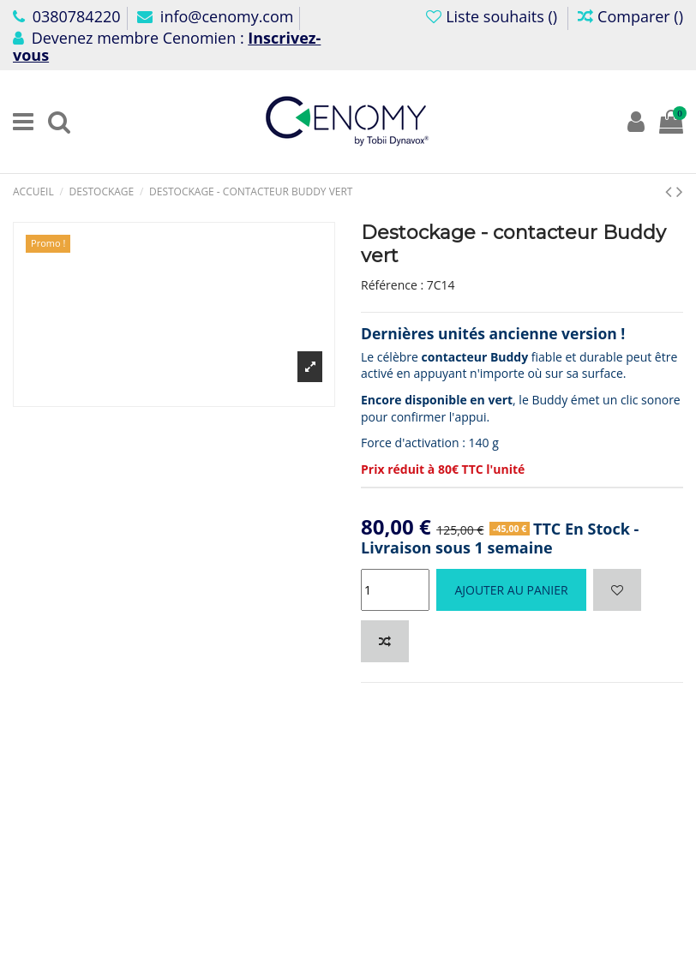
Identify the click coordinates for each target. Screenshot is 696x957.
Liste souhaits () (493, 16)
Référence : (392, 285)
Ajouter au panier (510, 590)
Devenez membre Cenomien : (167, 46)
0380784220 (67, 16)
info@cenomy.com (215, 16)
